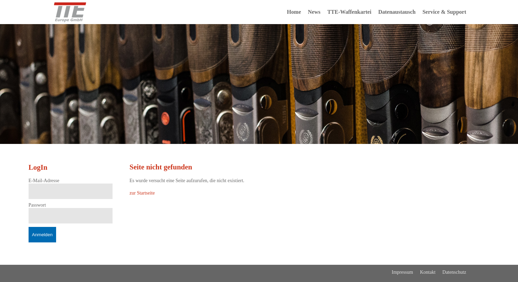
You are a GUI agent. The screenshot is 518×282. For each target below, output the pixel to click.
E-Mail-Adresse (44, 180)
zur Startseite (142, 193)
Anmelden (42, 234)
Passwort (37, 205)
